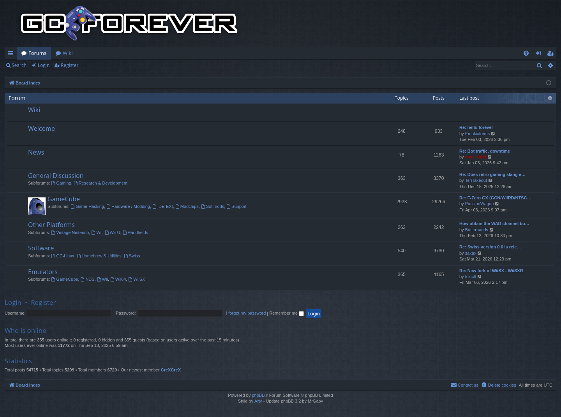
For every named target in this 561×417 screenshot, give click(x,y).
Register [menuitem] (552, 54)
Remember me (286, 313)
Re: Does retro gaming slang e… (492, 174)
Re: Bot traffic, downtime (484, 151)
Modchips (187, 206)
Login (43, 65)
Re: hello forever (476, 127)
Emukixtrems (477, 133)
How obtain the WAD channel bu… (494, 223)
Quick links (12, 54)
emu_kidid (475, 157)
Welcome (41, 128)
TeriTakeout (476, 180)
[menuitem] (526, 53)
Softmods (212, 206)
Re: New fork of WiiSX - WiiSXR (491, 270)
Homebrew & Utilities (99, 255)
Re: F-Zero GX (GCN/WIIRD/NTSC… (495, 197)
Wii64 (118, 279)
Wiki (67, 52)
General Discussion (56, 175)
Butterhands (476, 229)
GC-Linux (62, 255)
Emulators (43, 271)
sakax (470, 253)
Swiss (132, 255)
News (36, 152)
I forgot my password (246, 313)
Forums (37, 52)
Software (41, 248)
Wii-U (112, 232)
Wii (96, 232)
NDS (88, 279)
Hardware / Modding (128, 206)
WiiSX (136, 279)
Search (19, 65)
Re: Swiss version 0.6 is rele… (490, 247)
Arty (258, 401)
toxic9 (470, 276)
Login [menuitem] (539, 54)
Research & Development (100, 183)
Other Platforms (51, 224)
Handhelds (135, 232)
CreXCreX (171, 370)
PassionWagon (479, 203)
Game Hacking (87, 206)
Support (236, 206)
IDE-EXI (162, 206)
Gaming (61, 183)
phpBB (258, 395)
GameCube (64, 199)
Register (69, 65)
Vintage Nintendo (70, 232)
